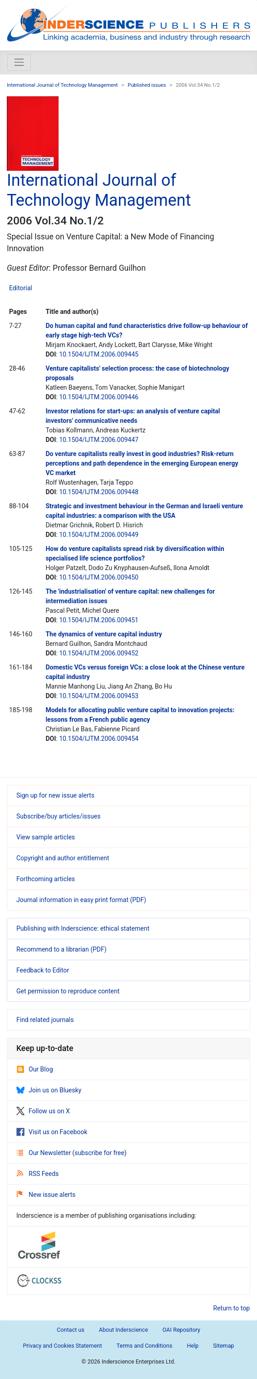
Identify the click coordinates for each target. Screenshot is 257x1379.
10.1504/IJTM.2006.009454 (98, 738)
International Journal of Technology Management (62, 85)
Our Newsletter (44, 1152)
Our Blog (34, 1069)
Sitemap (223, 1345)
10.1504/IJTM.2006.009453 (98, 695)
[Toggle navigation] (19, 62)
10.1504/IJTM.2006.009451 (98, 620)
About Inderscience (123, 1329)
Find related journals (45, 1019)
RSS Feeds (38, 1173)
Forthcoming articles (45, 879)
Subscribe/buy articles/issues (58, 816)
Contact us (70, 1329)
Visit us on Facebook (51, 1132)
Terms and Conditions (145, 1345)
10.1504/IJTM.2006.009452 (98, 653)
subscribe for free (99, 1152)
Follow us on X (43, 1111)
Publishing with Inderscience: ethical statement (82, 928)
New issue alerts (46, 1194)
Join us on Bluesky (48, 1090)
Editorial (20, 288)
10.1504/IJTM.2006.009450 (98, 577)
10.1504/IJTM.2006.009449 (98, 534)
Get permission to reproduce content (67, 991)
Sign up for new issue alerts (55, 795)
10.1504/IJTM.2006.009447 (98, 439)
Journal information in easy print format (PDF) (81, 899)
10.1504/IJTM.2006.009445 (98, 354)
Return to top (231, 1308)
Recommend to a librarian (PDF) (61, 949)
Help (192, 1345)
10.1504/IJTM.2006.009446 (98, 397)
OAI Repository (181, 1329)
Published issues (147, 85)
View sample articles (45, 837)
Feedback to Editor (42, 970)
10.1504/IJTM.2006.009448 (98, 492)
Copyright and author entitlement (62, 858)
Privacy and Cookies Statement (62, 1345)
